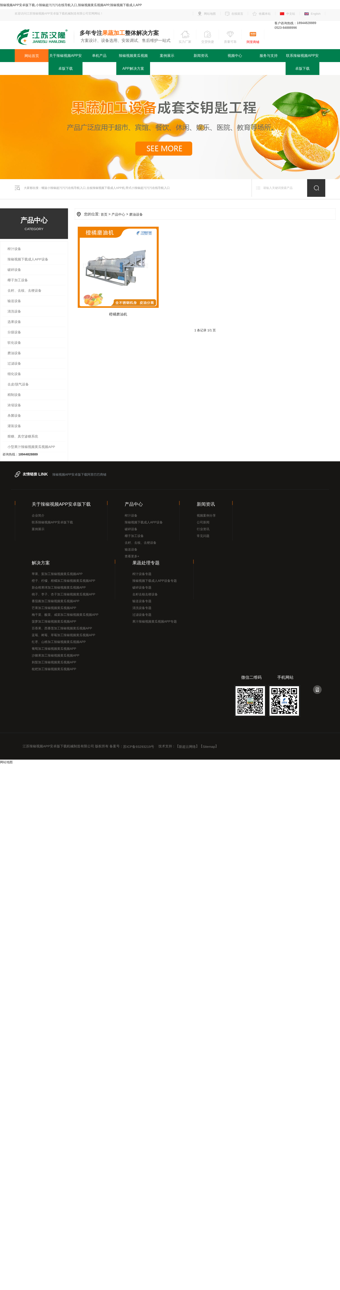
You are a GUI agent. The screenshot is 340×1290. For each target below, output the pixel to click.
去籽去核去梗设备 (145, 594)
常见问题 (203, 536)
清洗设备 (14, 311)
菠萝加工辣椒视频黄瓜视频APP (54, 621)
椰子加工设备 (17, 280)
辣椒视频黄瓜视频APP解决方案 (133, 62)
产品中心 (118, 214)
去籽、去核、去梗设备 (24, 290)
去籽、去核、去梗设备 (140, 542)
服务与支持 (269, 56)
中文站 (290, 13)
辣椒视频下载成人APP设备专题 (154, 580)
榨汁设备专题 (141, 574)
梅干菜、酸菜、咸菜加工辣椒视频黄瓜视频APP (65, 614)
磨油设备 (14, 353)
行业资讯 (203, 529)
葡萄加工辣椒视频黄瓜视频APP (54, 648)
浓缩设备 (14, 405)
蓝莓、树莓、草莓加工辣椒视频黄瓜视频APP (63, 635)
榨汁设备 (14, 249)
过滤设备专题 (141, 614)
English (316, 13)
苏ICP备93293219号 (138, 746)
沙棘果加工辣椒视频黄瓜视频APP (55, 655)
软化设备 (14, 342)
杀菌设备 (14, 415)
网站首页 (31, 56)
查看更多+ (132, 556)
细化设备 (14, 374)
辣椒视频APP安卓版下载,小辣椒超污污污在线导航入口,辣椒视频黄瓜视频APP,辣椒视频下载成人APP (71, 5)
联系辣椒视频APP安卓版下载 (302, 62)
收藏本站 (265, 13)
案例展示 (167, 56)
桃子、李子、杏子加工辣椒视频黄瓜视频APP (63, 594)
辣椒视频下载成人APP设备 (27, 259)
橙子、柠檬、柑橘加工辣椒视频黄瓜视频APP (63, 580)
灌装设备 (14, 426)
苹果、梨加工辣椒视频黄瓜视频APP (57, 574)
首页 (104, 214)
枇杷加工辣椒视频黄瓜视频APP (54, 669)
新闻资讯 (201, 56)
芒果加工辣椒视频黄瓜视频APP (54, 608)
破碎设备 (14, 270)
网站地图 (210, 13)
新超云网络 (187, 746)
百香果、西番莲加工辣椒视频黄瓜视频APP (62, 628)
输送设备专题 (141, 601)
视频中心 (235, 56)
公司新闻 (203, 522)
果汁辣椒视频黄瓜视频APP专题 (154, 621)
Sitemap (209, 746)
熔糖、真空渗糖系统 (22, 436)
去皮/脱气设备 (18, 384)
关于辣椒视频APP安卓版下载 (65, 62)
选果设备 (14, 322)
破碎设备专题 (141, 587)
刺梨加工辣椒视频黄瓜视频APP (54, 662)
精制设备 (14, 395)
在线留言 (237, 13)
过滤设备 (14, 363)
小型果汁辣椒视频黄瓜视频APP (31, 447)
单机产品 (99, 56)
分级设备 (14, 332)
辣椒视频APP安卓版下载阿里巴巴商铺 (79, 474)
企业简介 (38, 515)
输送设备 (14, 301)
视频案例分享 (206, 515)
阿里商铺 (253, 42)
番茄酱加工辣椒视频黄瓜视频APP (55, 601)
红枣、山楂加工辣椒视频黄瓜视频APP (59, 642)
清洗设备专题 (141, 608)
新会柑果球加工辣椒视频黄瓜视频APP (59, 587)
